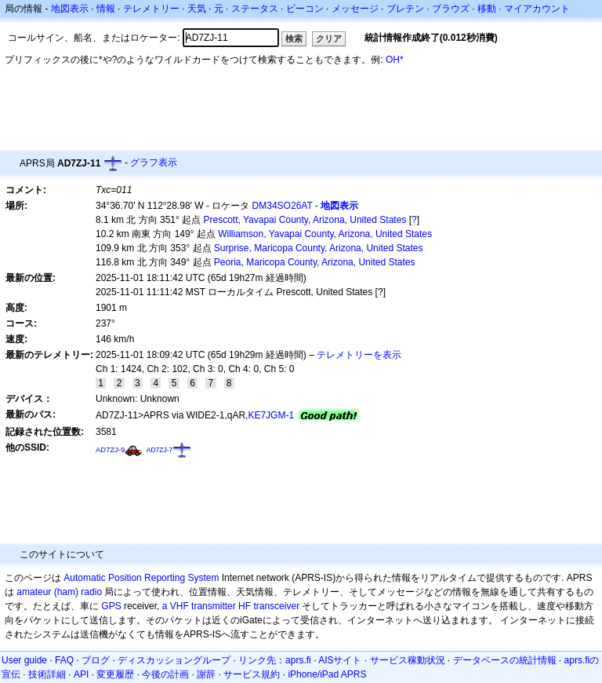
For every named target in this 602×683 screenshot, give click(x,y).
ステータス (254, 8)
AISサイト (339, 660)
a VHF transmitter (199, 606)
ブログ (96, 660)
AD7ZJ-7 (160, 450)
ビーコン (305, 8)
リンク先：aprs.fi (274, 660)
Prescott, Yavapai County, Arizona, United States (305, 219)
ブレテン (405, 8)
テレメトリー (151, 8)
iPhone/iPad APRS (327, 674)
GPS (111, 606)
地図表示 (70, 8)
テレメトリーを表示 (359, 354)
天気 (196, 8)
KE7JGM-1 (271, 415)
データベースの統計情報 (505, 660)
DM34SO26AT (282, 205)
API (81, 674)
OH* (395, 59)
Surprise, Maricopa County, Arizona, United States (318, 248)
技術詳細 (47, 674)
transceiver (276, 606)
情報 (105, 8)
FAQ (64, 660)
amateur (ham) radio (59, 591)
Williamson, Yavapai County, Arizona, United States (325, 233)
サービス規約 (251, 674)
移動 (486, 8)
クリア (329, 38)
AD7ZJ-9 (110, 449)
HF (244, 606)
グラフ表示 (153, 162)
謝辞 (206, 674)
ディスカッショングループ (174, 660)
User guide (24, 660)
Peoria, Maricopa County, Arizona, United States (314, 262)
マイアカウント (537, 8)
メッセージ (355, 8)
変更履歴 (115, 674)
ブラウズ (451, 8)
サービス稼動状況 (407, 660)
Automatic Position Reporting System (141, 577)
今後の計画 (165, 674)
